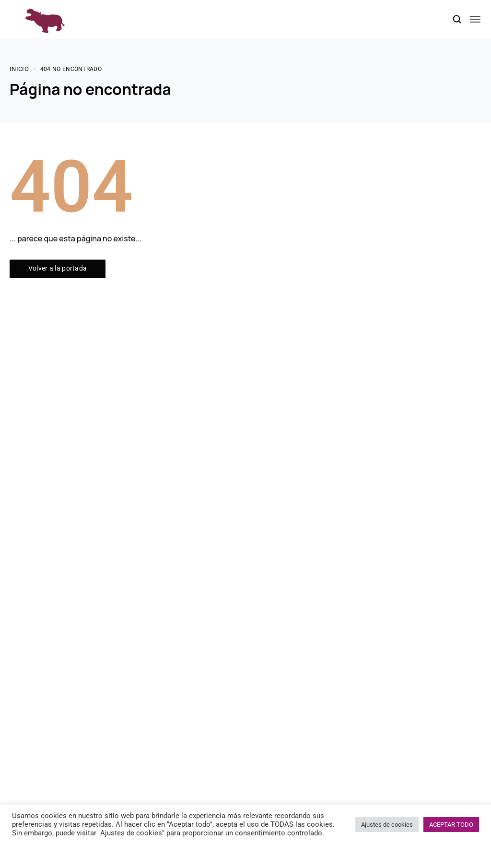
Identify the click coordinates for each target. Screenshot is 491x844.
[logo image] (45, 18)
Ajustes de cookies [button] (387, 824)
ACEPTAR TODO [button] (451, 824)
